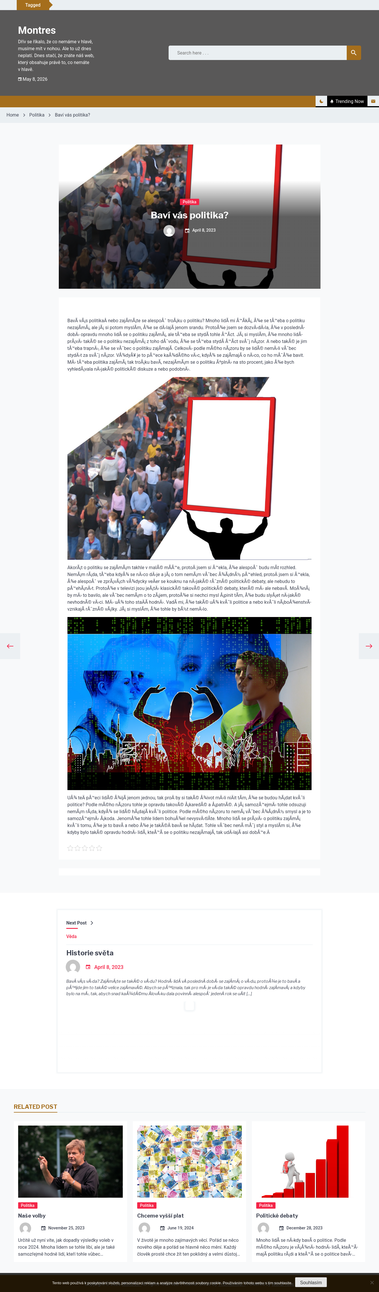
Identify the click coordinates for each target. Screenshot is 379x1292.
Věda (71, 936)
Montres (37, 30)
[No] (372, 1282)
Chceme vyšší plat (160, 1216)
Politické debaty (277, 1216)
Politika (189, 201)
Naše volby (32, 1216)
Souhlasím (311, 1282)
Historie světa (90, 953)
